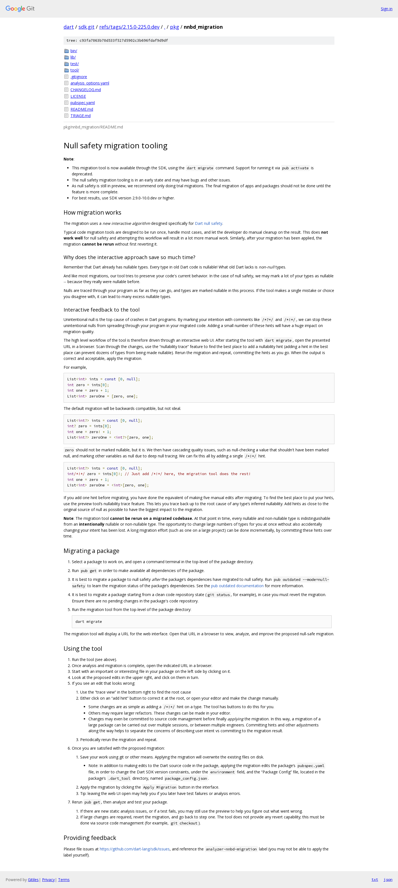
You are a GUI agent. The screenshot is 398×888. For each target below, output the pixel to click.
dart (69, 26)
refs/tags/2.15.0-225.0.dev (129, 26)
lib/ (73, 57)
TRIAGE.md (80, 115)
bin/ (73, 50)
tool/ (74, 70)
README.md (81, 109)
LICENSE (78, 96)
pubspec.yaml (82, 102)
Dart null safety (208, 223)
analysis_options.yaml (89, 83)
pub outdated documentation (237, 585)
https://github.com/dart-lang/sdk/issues (135, 849)
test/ (74, 63)
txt (374, 879)
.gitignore (78, 76)
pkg (174, 26)
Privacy (48, 879)
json (388, 879)
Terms (64, 879)
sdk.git (86, 26)
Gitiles (33, 879)
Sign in (386, 8)
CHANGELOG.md (85, 89)
